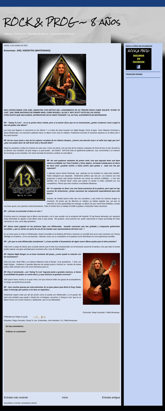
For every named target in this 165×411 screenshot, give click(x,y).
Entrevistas (42, 320)
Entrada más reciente (16, 397)
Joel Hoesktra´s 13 (55, 320)
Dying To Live (31, 320)
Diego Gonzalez (18, 320)
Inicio (65, 397)
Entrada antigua (111, 397)
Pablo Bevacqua (70, 320)
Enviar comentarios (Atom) (26, 403)
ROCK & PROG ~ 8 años (62, 22)
